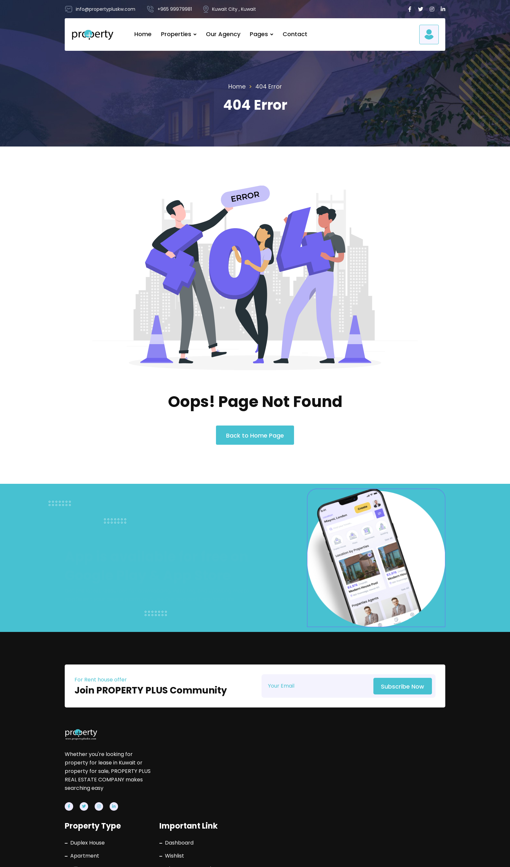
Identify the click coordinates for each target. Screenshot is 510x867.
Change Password (306, 776)
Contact (295, 34)
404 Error (268, 86)
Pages (259, 34)
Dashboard (297, 750)
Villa (202, 776)
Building (206, 789)
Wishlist (292, 763)
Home (143, 34)
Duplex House (214, 750)
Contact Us (297, 802)
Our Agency (223, 34)
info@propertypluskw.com (413, 769)
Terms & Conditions (420, 855)
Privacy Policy (357, 855)
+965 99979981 (400, 750)
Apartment (211, 763)
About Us (294, 789)
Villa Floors (210, 802)
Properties (176, 34)
